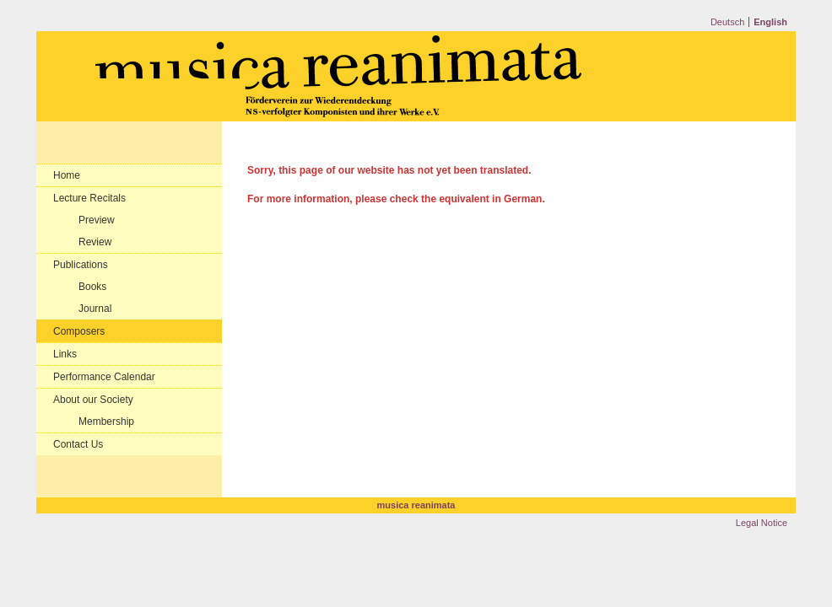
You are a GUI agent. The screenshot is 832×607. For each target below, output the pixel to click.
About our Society (93, 400)
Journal (94, 308)
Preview (96, 220)
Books (92, 287)
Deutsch (727, 22)
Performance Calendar (104, 377)
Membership (106, 421)
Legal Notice (761, 523)
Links (65, 354)
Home (66, 175)
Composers (79, 331)
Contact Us (78, 444)
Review (94, 242)
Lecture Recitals (89, 198)
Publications (80, 265)
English (770, 22)
